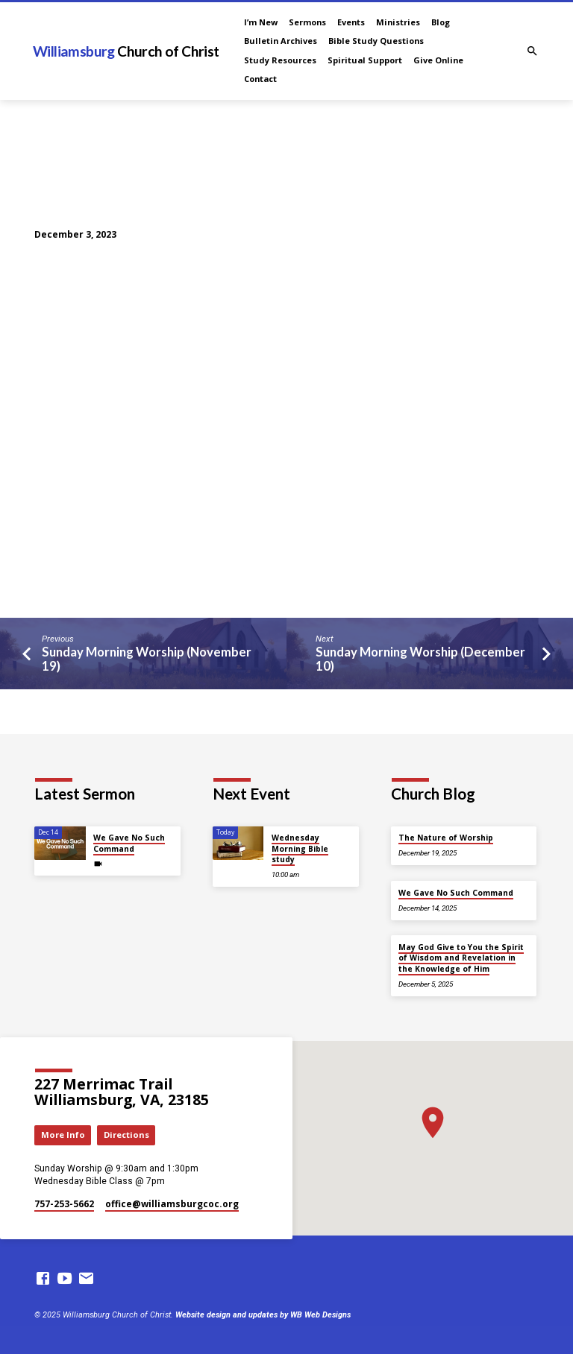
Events (351, 22)
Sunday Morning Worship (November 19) (146, 659)
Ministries (398, 22)
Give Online (438, 60)
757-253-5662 (64, 1204)
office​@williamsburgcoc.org (172, 1204)
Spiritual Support (365, 60)
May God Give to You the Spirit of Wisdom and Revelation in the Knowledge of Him (461, 958)
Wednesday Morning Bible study (300, 848)
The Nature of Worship (445, 837)
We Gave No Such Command (129, 842)
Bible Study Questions (376, 40)
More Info (63, 1134)
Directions (126, 1134)
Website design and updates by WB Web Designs (263, 1315)
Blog (440, 22)
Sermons (307, 22)
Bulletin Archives (280, 40)
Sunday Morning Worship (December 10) (420, 659)
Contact (260, 78)
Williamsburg (126, 51)
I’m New (261, 22)
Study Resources (280, 60)
